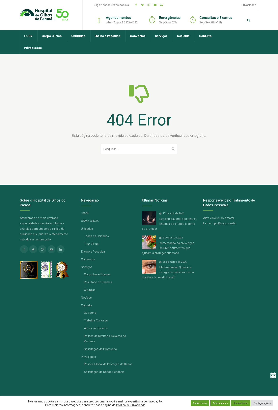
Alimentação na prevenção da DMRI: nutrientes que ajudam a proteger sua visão (168, 248)
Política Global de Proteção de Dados (108, 364)
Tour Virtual (91, 244)
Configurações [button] (262, 403)
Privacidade (248, 5)
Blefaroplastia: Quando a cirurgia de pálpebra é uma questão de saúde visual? (168, 272)
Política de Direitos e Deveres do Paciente (105, 338)
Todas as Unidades (96, 236)
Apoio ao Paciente (96, 328)
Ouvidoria (90, 312)
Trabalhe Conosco (96, 320)
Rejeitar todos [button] (241, 403)
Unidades (78, 36)
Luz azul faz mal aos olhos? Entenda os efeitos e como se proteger (169, 224)
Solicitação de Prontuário (100, 349)
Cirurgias (90, 290)
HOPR (28, 36)
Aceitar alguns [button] (220, 403)
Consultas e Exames (97, 274)
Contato (205, 36)
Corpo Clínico (52, 36)
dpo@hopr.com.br (224, 223)
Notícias (183, 36)
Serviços (161, 36)
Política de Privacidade (130, 405)
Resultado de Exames (98, 282)
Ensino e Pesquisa (107, 36)
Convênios (138, 36)
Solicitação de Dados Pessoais (104, 372)
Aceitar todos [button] (200, 403)
